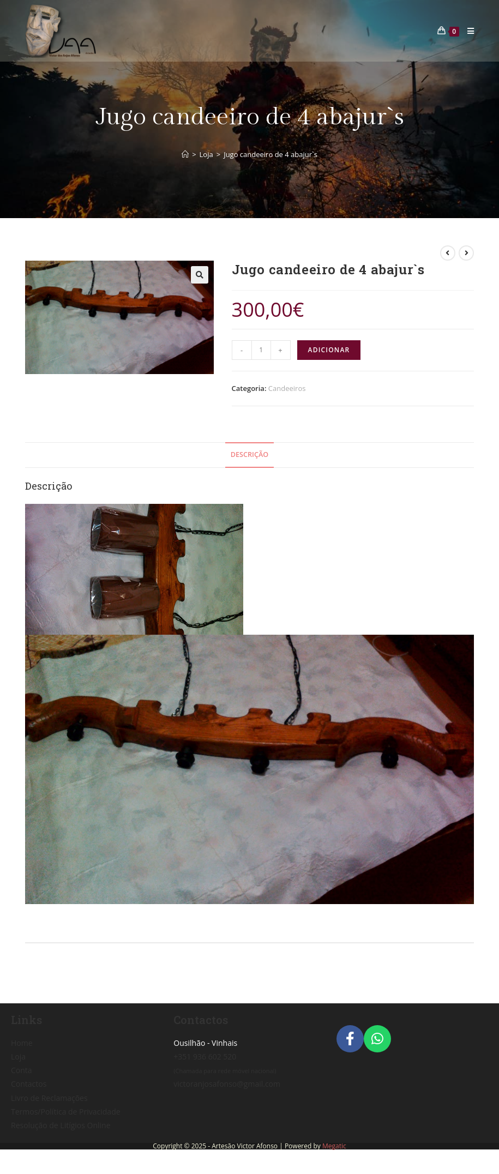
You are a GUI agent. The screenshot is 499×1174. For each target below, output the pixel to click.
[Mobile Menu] (466, 31)
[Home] (185, 154)
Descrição (249, 454)
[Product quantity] (261, 350)
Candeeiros (287, 388)
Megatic (334, 1146)
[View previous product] (447, 253)
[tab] (249, 455)
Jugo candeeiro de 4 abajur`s (270, 154)
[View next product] (466, 253)
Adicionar (329, 349)
